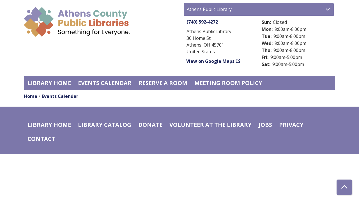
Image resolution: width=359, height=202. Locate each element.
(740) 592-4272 (202, 22)
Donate (150, 124)
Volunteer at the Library (210, 124)
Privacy (291, 124)
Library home (49, 83)
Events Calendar (105, 83)
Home (30, 96)
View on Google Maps (210, 61)
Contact (41, 139)
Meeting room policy (228, 83)
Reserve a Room (163, 83)
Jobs (265, 124)
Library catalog (104, 124)
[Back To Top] (344, 187)
